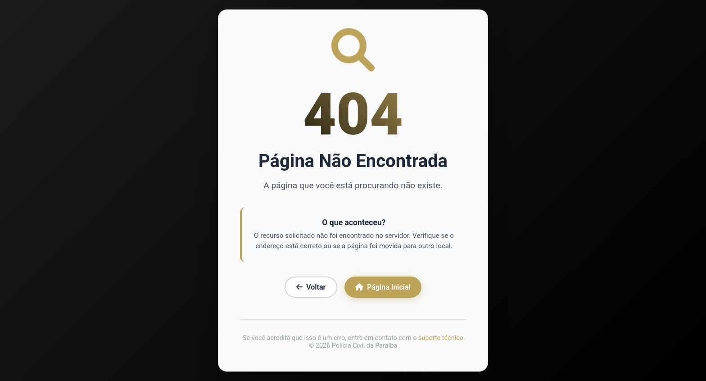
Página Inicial (382, 288)
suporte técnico (440, 339)
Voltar (311, 288)
